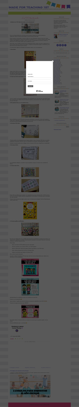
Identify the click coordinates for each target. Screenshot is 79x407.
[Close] (52, 61)
